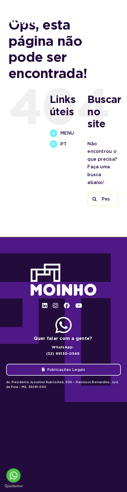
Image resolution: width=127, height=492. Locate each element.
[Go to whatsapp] (13, 475)
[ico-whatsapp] (63, 319)
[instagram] (55, 306)
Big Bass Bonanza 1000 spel (63, 423)
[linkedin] (44, 306)
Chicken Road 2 (63, 408)
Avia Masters (63, 431)
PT (63, 144)
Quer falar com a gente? (63, 338)
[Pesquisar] (94, 199)
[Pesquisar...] (103, 199)
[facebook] (67, 306)
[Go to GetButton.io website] (13, 486)
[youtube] (78, 306)
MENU (67, 133)
